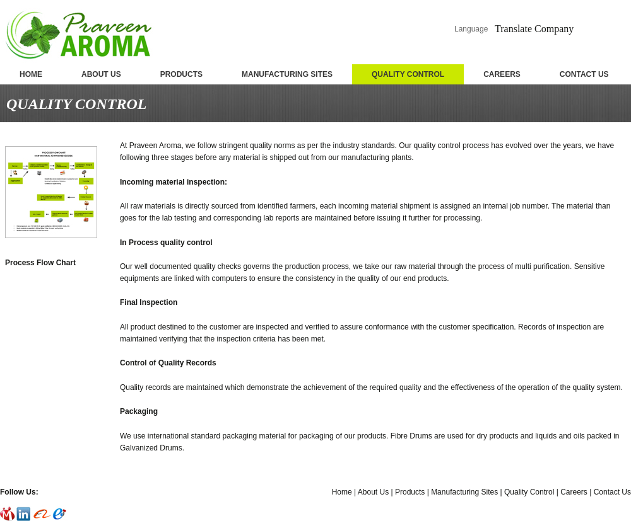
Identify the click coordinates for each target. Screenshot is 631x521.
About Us (373, 492)
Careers (573, 492)
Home (342, 492)
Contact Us (612, 492)
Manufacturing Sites (464, 492)
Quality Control (529, 492)
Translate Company (534, 28)
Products (410, 492)
